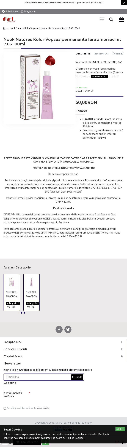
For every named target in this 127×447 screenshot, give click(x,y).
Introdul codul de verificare (13, 394)
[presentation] (55, 396)
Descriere (83, 53)
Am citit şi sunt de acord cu (27, 408)
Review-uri (101, 53)
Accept (120, 429)
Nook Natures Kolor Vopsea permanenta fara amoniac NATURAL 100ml (32, 292)
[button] (18, 313)
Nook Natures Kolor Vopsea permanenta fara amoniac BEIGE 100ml (12, 292)
